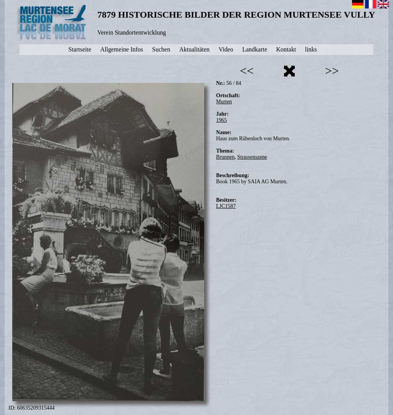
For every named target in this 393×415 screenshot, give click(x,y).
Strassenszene (252, 157)
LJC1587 (226, 206)
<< (247, 71)
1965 (221, 120)
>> (332, 71)
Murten (224, 102)
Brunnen (225, 157)
